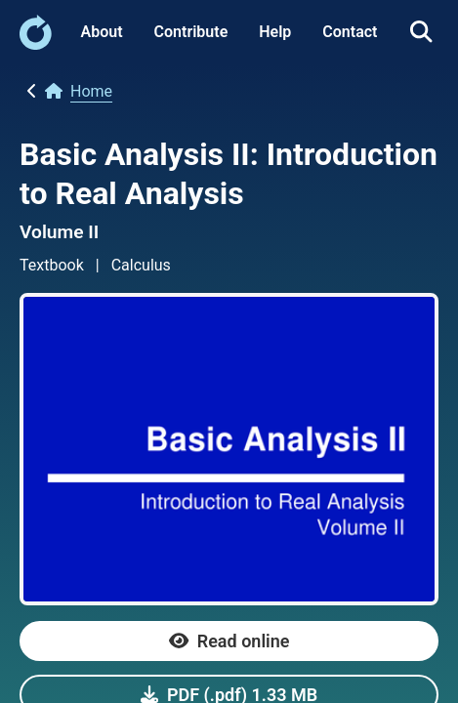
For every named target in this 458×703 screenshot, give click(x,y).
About (102, 31)
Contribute (191, 31)
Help (275, 31)
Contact (349, 31)
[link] (36, 44)
